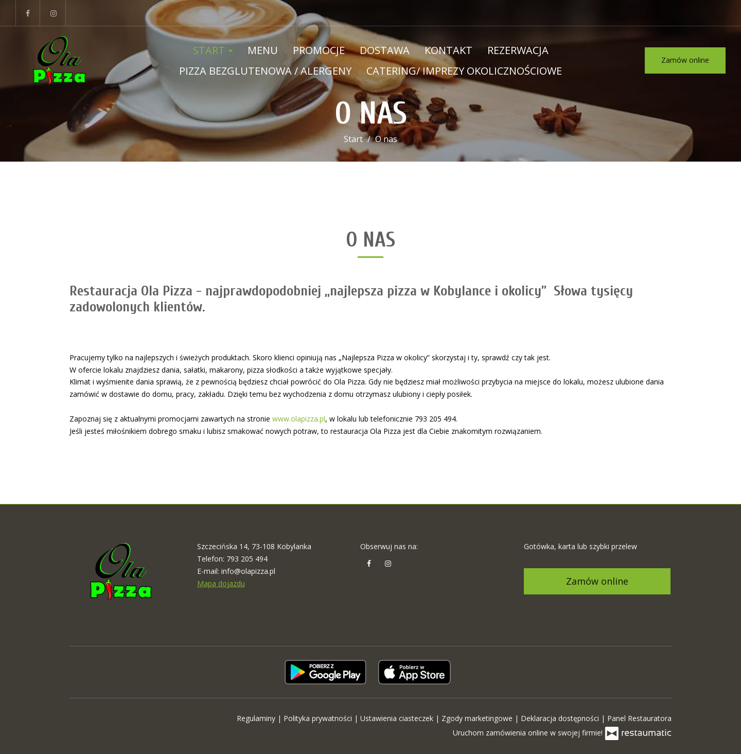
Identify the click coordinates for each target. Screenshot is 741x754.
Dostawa (385, 50)
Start (213, 50)
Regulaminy (257, 718)
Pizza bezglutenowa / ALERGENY (265, 71)
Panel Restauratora (639, 718)
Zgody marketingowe (478, 718)
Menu (263, 50)
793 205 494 (247, 559)
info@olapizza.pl (248, 571)
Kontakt (448, 50)
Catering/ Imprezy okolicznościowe (464, 71)
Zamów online (685, 60)
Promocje (319, 50)
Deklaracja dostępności (561, 718)
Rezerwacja (518, 50)
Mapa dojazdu (221, 583)
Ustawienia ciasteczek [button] (397, 718)
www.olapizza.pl (298, 419)
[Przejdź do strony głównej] (59, 60)
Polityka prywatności (319, 718)
